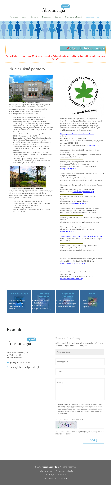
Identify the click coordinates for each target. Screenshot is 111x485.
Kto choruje (14, 17)
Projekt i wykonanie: (52, 475)
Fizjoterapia (86, 307)
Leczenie (58, 17)
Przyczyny (34, 17)
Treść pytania (80, 389)
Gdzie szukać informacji (73, 17)
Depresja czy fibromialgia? (67, 304)
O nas (85, 301)
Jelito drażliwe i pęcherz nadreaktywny (41, 302)
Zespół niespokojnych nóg (42, 309)
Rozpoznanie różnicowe (66, 301)
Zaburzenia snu (39, 306)
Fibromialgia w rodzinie (16, 304)
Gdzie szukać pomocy (93, 17)
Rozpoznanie (46, 17)
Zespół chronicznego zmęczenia (16, 308)
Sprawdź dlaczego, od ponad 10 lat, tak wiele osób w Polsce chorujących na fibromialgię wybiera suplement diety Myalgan (55, 57)
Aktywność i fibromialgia (17, 301)
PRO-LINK (63, 475)
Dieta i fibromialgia (89, 304)
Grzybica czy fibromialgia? (66, 307)
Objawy (24, 17)
